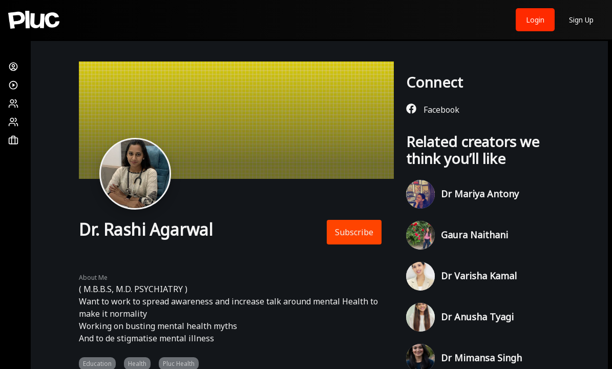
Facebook (432, 109)
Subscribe (354, 232)
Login (535, 20)
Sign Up (581, 20)
